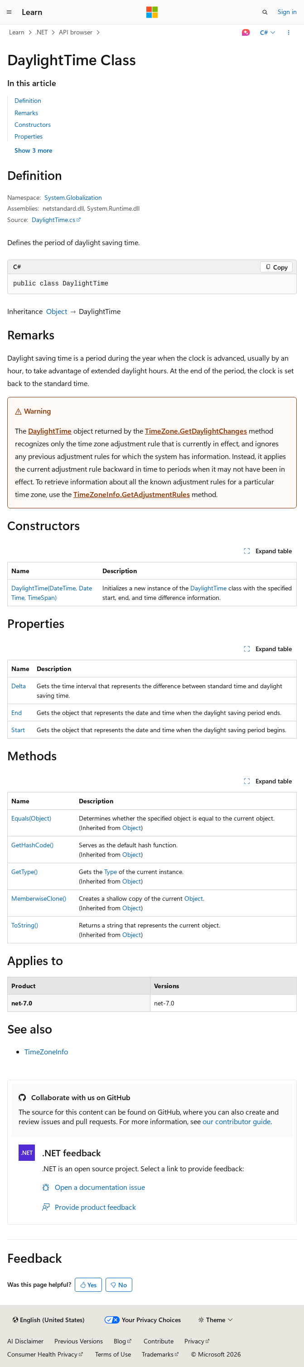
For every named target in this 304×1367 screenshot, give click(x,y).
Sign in (287, 11)
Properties (28, 136)
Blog (120, 1341)
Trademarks (158, 1354)
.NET (41, 32)
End (16, 712)
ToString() (24, 925)
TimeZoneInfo (46, 1051)
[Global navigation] (9, 12)
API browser (75, 32)
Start (18, 729)
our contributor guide (236, 1121)
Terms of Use (113, 1354)
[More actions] (289, 32)
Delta (18, 685)
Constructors (32, 124)
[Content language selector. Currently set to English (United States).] (48, 1320)
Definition (27, 100)
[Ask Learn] (246, 32)
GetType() (24, 871)
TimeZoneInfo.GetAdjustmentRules (131, 494)
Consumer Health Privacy (42, 1354)
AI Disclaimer (25, 1341)
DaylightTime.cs (53, 219)
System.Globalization (73, 197)
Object (56, 311)
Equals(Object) (31, 818)
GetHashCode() (32, 844)
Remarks (26, 112)
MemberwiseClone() (38, 898)
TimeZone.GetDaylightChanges (196, 430)
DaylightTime (50, 430)
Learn (16, 32)
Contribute (159, 1341)
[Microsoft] (152, 12)
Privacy (194, 1341)
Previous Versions (78, 1341)
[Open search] (265, 12)
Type (110, 871)
